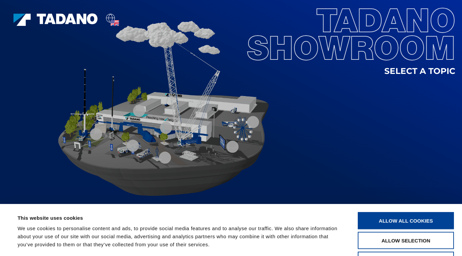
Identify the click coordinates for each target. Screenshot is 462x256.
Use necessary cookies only (405, 213)
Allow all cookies (406, 173)
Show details (282, 243)
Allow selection (406, 193)
